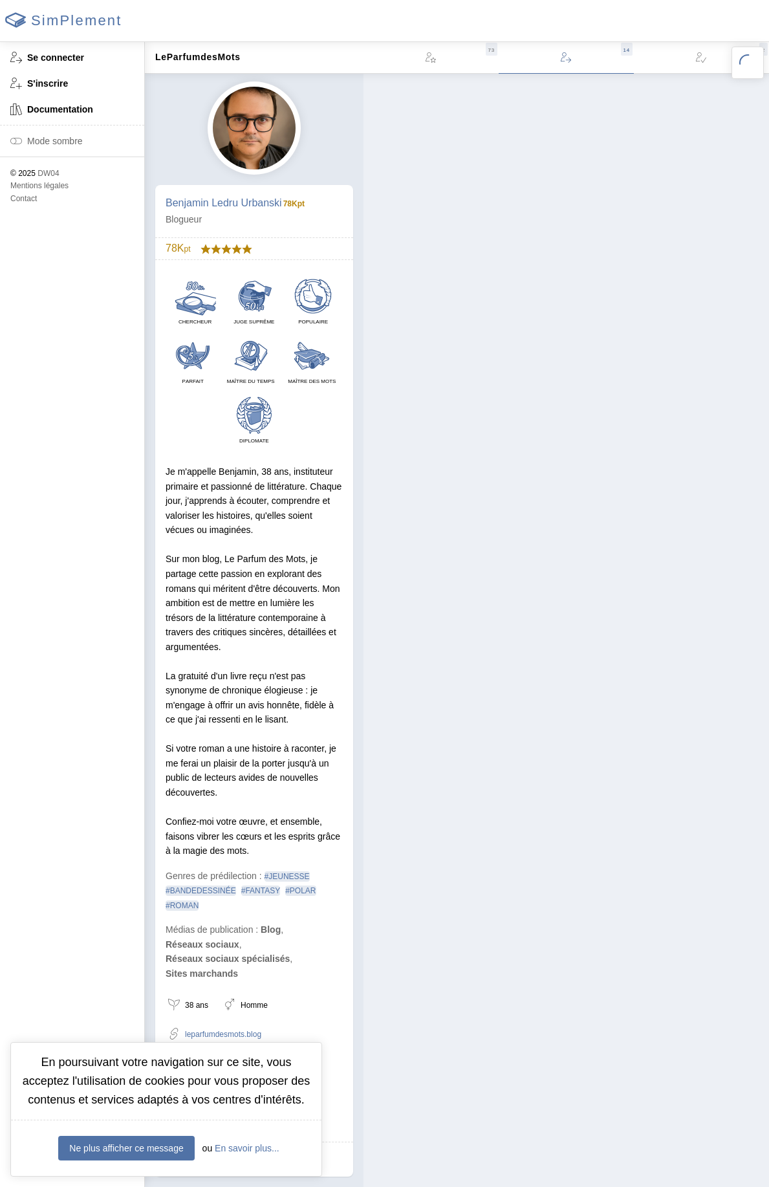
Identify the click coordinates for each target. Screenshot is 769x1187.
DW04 (48, 173)
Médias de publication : (212, 929)
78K (178, 248)
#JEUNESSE (287, 876)
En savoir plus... (247, 1148)
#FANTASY (260, 890)
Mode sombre (46, 142)
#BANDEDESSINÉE (201, 890)
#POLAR (300, 890)
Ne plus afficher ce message (126, 1148)
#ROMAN (182, 905)
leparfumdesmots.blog (214, 1034)
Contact (23, 198)
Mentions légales (39, 185)
